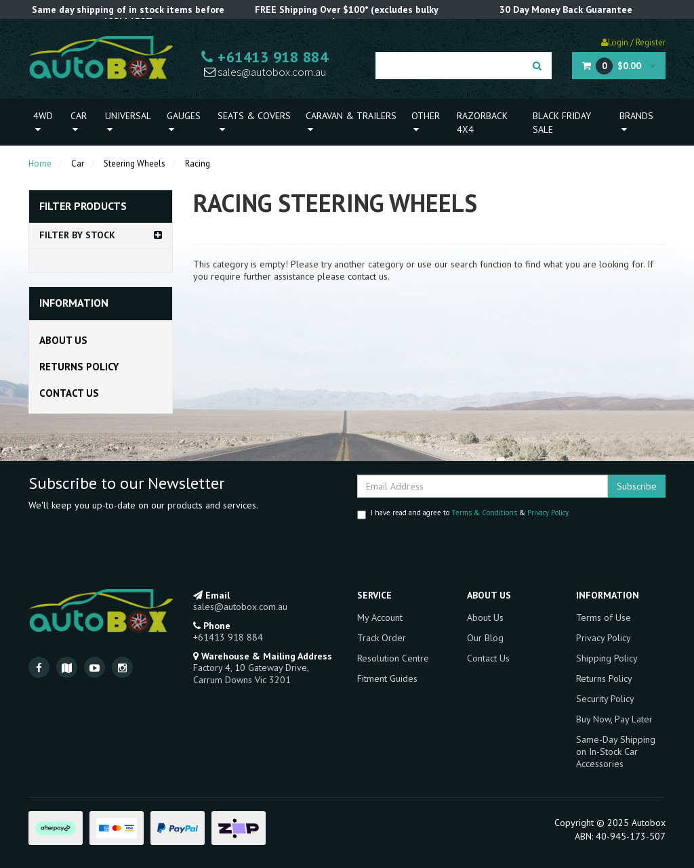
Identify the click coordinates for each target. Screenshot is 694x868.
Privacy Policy (547, 512)
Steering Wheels (134, 163)
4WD (43, 122)
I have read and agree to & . (463, 513)
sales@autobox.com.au (265, 71)
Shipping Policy (607, 658)
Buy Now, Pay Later (614, 719)
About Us (63, 340)
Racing (197, 163)
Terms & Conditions (484, 512)
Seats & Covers (254, 122)
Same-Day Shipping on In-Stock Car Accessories (615, 751)
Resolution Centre (393, 658)
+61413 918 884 (264, 56)
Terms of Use (603, 617)
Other (425, 122)
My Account (380, 617)
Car (78, 122)
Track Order (381, 638)
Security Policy (605, 699)
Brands (636, 122)
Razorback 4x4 (482, 122)
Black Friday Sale (562, 122)
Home (40, 163)
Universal (128, 122)
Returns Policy (79, 366)
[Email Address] (482, 486)
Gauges (184, 122)
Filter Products (83, 206)
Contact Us (69, 393)
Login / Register (633, 42)
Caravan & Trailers (351, 122)
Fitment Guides (387, 678)
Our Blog (485, 638)
